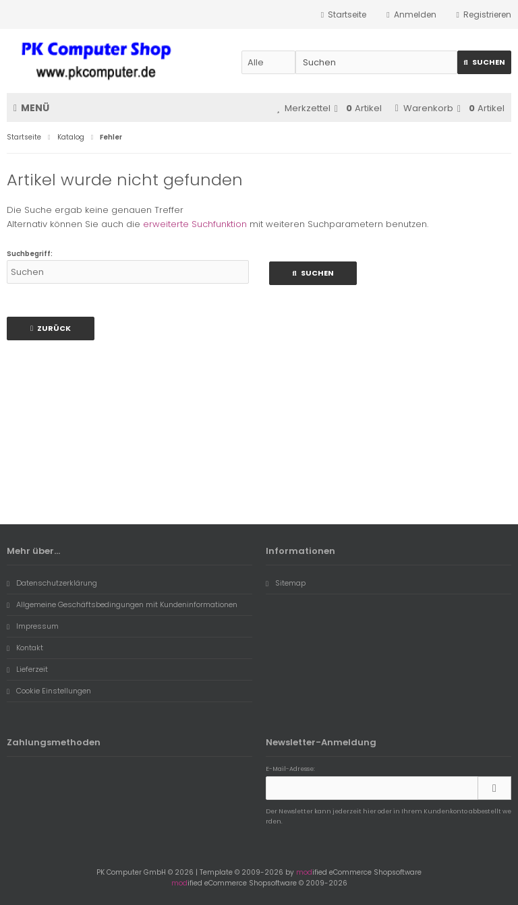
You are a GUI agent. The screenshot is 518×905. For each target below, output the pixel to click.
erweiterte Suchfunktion (195, 224)
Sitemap (286, 583)
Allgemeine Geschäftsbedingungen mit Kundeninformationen (122, 604)
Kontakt (25, 647)
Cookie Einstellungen (49, 690)
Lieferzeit (27, 669)
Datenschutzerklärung (52, 583)
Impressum (33, 626)
